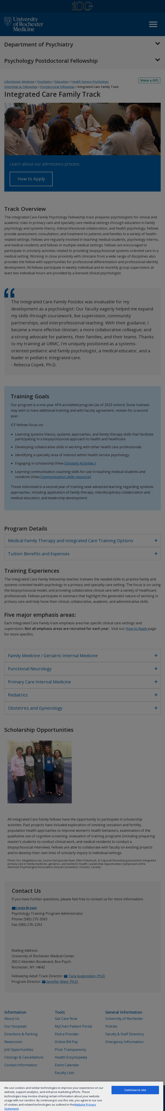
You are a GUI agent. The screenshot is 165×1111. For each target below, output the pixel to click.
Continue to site (135, 1090)
